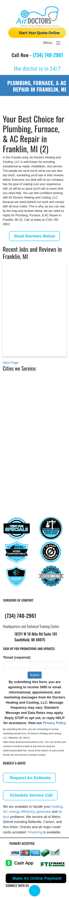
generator (43, 811)
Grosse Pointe (21, 432)
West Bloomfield (23, 472)
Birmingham (20, 396)
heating (56, 806)
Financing (35, 832)
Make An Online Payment (36, 878)
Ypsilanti (17, 478)
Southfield (18, 466)
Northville (18, 445)
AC (5, 811)
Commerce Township (27, 411)
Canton (16, 405)
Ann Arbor (18, 377)
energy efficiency (22, 811)
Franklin (16, 423)
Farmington (19, 417)
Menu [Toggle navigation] (52, 43)
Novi (13, 451)
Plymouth (18, 460)
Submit (34, 675)
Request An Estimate (30, 777)
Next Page (11, 363)
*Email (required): (17, 657)
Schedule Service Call (31, 795)
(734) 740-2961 (48, 55)
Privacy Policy (54, 723)
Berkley (16, 390)
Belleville (17, 383)
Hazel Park (18, 439)
